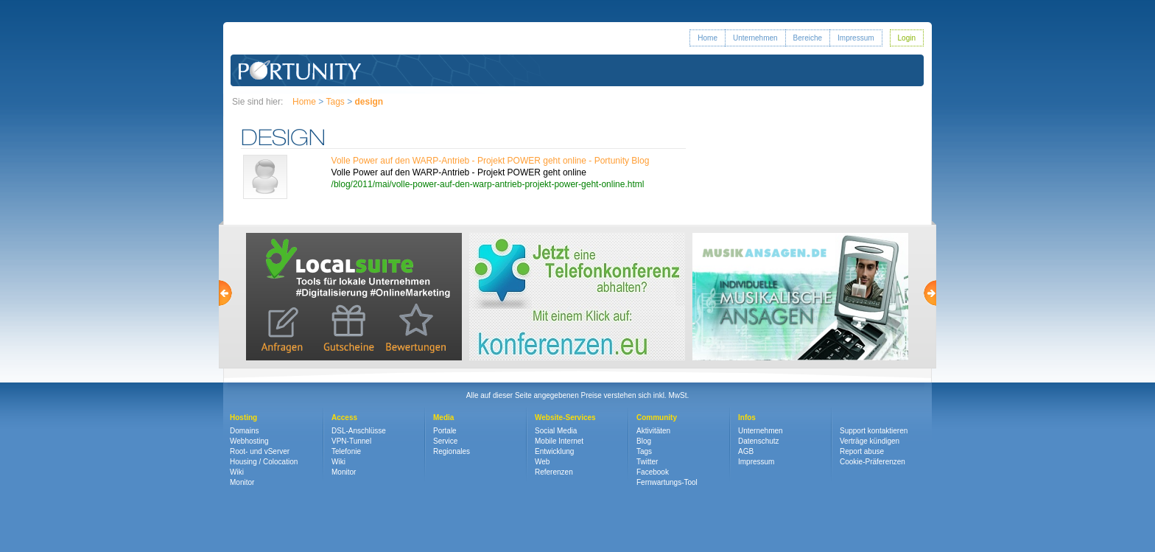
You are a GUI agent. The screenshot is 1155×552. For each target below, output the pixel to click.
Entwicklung (554, 451)
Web (542, 462)
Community (656, 417)
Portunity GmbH (300, 70)
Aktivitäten (653, 431)
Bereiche (807, 38)
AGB (746, 451)
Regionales (451, 451)
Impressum (856, 38)
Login (907, 38)
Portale (445, 431)
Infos (747, 417)
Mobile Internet (559, 441)
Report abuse (862, 451)
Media (443, 417)
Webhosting (249, 441)
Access (344, 417)
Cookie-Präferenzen (872, 462)
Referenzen (554, 472)
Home (707, 38)
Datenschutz (758, 441)
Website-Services (565, 417)
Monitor (242, 482)
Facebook (652, 472)
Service (445, 441)
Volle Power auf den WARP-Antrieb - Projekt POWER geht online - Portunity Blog (490, 161)
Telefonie (346, 451)
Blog (643, 441)
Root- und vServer (259, 451)
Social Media (556, 431)
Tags (335, 102)
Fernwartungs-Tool (667, 482)
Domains (244, 431)
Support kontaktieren (874, 431)
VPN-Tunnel (351, 441)
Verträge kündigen (869, 441)
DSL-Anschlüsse (358, 431)
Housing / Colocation (264, 462)
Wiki (237, 472)
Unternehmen (755, 38)
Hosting (243, 417)
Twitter (647, 462)
